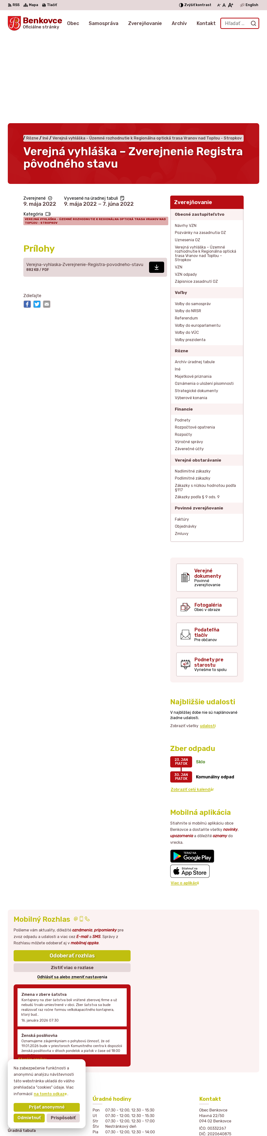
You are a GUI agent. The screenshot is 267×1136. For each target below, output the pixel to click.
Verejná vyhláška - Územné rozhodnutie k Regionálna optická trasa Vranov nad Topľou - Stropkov (95, 143)
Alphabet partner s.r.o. (90, 1122)
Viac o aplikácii (185, 805)
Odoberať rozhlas (72, 878)
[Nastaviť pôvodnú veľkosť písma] (224, 5)
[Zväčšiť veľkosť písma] (230, 5)
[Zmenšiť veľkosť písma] (219, 5)
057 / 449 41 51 (214, 1076)
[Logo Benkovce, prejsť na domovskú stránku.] (35, 23)
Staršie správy (32, 982)
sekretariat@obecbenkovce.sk (229, 1082)
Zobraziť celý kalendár (192, 712)
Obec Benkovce (163, 1122)
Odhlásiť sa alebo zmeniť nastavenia (72, 899)
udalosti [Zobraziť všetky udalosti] (208, 648)
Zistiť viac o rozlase (72, 890)
